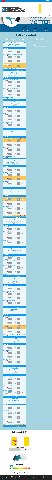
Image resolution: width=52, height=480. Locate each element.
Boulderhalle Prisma (14, 103)
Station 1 (14, 43)
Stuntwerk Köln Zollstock (14, 74)
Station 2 (14, 72)
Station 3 (14, 101)
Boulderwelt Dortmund (14, 44)
